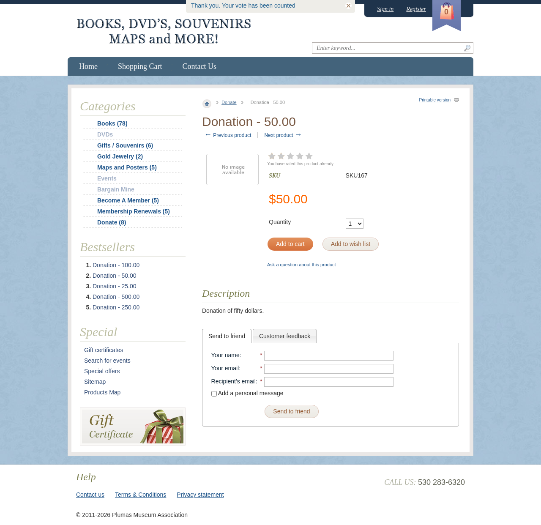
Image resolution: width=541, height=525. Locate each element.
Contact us (90, 494)
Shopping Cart (140, 66)
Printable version (435, 100)
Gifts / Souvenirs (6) (125, 145)
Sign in (385, 9)
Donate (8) (111, 222)
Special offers (102, 371)
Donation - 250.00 (116, 307)
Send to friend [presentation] (226, 336)
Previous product (227, 135)
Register (416, 9)
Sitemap (95, 381)
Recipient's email (233, 381)
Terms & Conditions (140, 494)
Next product (283, 135)
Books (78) (112, 123)
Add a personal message (247, 393)
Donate (228, 102)
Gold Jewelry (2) (120, 156)
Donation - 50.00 (115, 275)
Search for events (107, 360)
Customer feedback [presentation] (284, 336)
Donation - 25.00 (115, 286)
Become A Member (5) (128, 200)
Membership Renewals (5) (133, 211)
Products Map (102, 392)
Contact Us (200, 66)
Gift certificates (103, 350)
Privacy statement (200, 494)
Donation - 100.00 (116, 265)
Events (107, 178)
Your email (225, 368)
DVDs (105, 134)
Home (88, 66)
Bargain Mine (115, 189)
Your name (225, 355)
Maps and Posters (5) (127, 167)
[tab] (226, 336)
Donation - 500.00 (116, 296)
